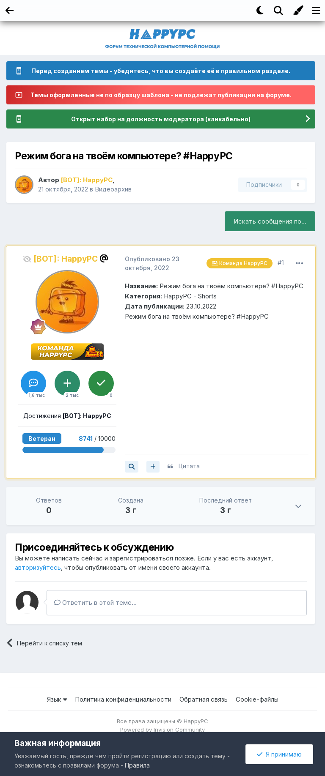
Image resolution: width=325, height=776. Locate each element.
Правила (137, 765)
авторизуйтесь (38, 567)
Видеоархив (113, 189)
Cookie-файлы (257, 699)
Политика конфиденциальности (123, 699)
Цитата (189, 466)
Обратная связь (203, 699)
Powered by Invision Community (162, 729)
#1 (281, 262)
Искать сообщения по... (270, 221)
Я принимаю (279, 754)
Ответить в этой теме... (95, 602)
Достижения (67, 415)
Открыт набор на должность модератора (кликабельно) (161, 119)
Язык (57, 699)
